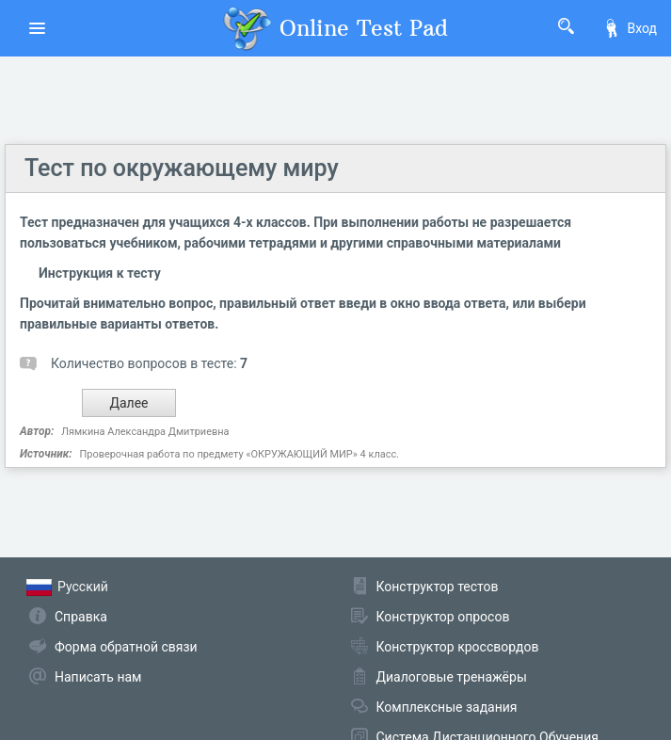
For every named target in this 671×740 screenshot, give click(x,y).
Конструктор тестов (437, 586)
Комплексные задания (447, 707)
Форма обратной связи (126, 646)
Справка (81, 616)
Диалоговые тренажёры (451, 676)
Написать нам (98, 676)
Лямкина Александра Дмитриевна (145, 432)
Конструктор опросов (443, 616)
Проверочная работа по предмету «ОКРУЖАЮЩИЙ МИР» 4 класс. (239, 454)
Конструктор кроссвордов (457, 646)
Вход (629, 28)
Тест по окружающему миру (181, 168)
